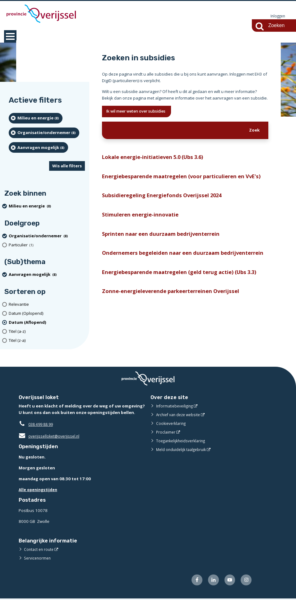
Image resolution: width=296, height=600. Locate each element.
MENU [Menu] (10, 36)
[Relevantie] (47, 304)
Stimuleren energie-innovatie (143, 229)
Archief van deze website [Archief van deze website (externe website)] (180, 415)
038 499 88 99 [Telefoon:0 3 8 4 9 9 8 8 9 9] (42, 424)
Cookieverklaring (172, 423)
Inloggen (277, 16)
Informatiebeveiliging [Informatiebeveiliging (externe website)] (176, 406)
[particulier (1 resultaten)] (47, 245)
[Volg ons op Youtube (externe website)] (228, 581)
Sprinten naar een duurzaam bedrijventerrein (166, 249)
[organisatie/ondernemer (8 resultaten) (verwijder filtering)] (44, 133)
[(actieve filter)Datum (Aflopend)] (47, 322)
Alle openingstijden (39, 490)
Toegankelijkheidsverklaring (183, 441)
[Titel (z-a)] (47, 340)
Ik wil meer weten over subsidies (142, 112)
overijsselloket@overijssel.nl (50, 436)
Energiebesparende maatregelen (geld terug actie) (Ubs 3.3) (180, 303)
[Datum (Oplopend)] (47, 313)
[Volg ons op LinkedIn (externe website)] (210, 581)
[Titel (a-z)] (47, 331)
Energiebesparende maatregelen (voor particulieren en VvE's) (179, 184)
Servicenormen (38, 558)
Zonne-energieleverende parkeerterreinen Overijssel (176, 328)
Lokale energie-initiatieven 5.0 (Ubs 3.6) (157, 159)
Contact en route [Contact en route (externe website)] (39, 549)
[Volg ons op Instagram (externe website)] (245, 581)
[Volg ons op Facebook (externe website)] (193, 581)
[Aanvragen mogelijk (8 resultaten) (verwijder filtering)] (38, 147)
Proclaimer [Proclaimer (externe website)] (166, 432)
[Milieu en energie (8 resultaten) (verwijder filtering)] (35, 118)
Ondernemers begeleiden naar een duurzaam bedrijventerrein (166, 273)
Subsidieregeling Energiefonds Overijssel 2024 (166, 209)
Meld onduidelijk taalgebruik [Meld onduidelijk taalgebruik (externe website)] (183, 450)
